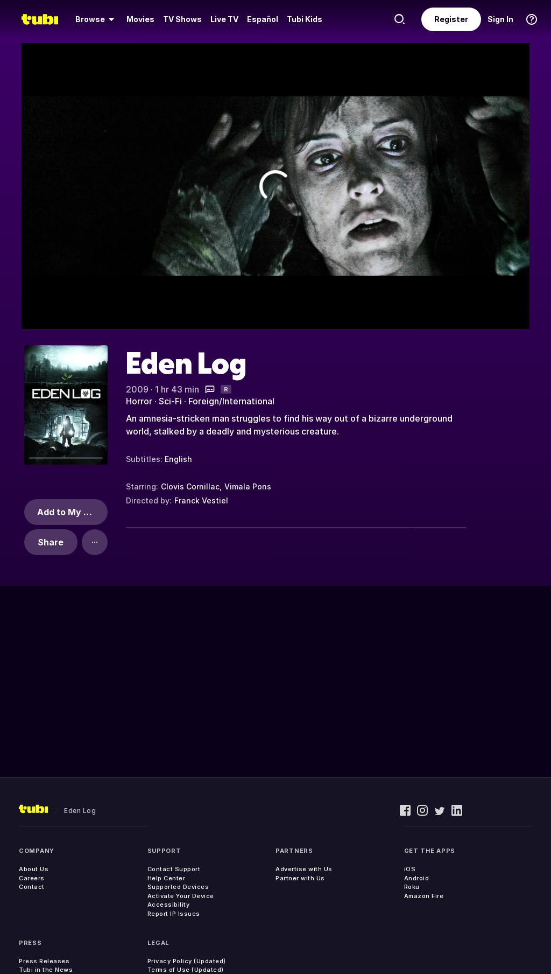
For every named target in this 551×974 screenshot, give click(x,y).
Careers (32, 878)
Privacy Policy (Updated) (186, 961)
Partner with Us (300, 878)
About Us (33, 869)
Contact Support (174, 869)
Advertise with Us (304, 869)
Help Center (166, 878)
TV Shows (182, 19)
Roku (412, 887)
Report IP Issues (173, 913)
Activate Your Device (180, 896)
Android (416, 878)
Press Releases (44, 961)
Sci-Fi (170, 401)
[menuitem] (96, 19)
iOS (410, 869)
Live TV (224, 19)
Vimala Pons (247, 486)
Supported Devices (178, 887)
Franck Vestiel (201, 500)
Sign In (500, 19)
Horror (139, 401)
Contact (32, 887)
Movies (140, 19)
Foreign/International (231, 401)
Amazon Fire (424, 896)
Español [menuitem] (262, 19)
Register (451, 19)
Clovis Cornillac (190, 486)
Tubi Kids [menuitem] (304, 19)
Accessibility (168, 904)
